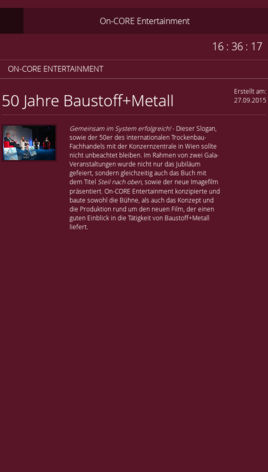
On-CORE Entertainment (145, 21)
